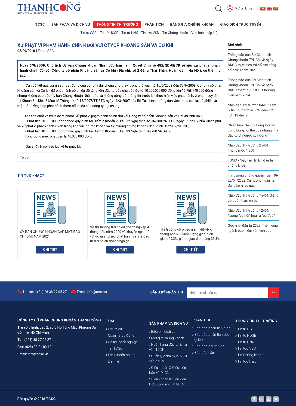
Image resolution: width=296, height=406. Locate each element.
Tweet (24, 158)
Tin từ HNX (129, 33)
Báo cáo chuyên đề (208, 361)
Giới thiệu (114, 347)
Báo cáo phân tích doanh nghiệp (212, 352)
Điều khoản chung (121, 373)
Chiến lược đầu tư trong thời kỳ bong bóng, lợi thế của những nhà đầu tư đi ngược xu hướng (253, 130)
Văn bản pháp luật (205, 33)
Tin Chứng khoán (175, 33)
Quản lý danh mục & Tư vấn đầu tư (168, 385)
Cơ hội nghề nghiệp (121, 360)
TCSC (40, 24)
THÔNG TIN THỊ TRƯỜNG (117, 24)
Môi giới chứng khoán (166, 364)
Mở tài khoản (240, 9)
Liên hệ (112, 380)
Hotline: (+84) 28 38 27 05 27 (45, 295)
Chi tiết (50, 249)
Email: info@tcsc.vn (92, 295)
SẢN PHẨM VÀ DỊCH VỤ (70, 24)
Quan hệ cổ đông (120, 354)
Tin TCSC (114, 367)
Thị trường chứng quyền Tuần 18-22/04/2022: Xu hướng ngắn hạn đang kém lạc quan (253, 180)
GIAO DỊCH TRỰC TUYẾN (240, 24)
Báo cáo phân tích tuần (211, 343)
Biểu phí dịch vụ (162, 358)
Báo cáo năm (203, 368)
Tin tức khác (246, 380)
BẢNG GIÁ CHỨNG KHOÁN (192, 24)
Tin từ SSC (88, 33)
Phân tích (154, 24)
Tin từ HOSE (109, 33)
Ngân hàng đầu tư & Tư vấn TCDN (168, 373)
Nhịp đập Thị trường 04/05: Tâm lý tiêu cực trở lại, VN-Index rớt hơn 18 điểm (252, 110)
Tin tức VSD (150, 33)
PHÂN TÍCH (202, 335)
